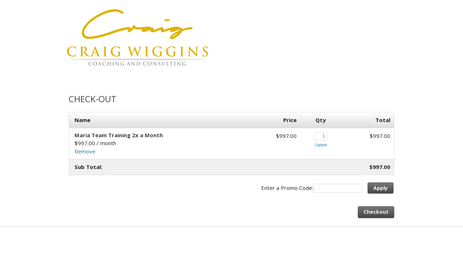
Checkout (376, 211)
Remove (85, 151)
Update (321, 144)
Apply (380, 188)
